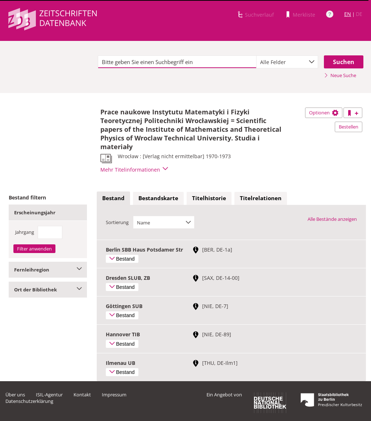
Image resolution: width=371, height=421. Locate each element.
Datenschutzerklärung (29, 401)
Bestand (113, 198)
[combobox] (287, 61)
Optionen (323, 112)
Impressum (114, 394)
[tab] (113, 198)
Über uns (15, 394)
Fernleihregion (48, 269)
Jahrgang (24, 232)
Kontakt (82, 394)
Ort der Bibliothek (48, 289)
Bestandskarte (158, 198)
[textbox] (177, 61)
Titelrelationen (261, 198)
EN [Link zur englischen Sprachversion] (347, 13)
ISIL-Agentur (49, 394)
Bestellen (348, 126)
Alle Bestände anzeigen (332, 219)
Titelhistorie (209, 198)
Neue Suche (340, 75)
